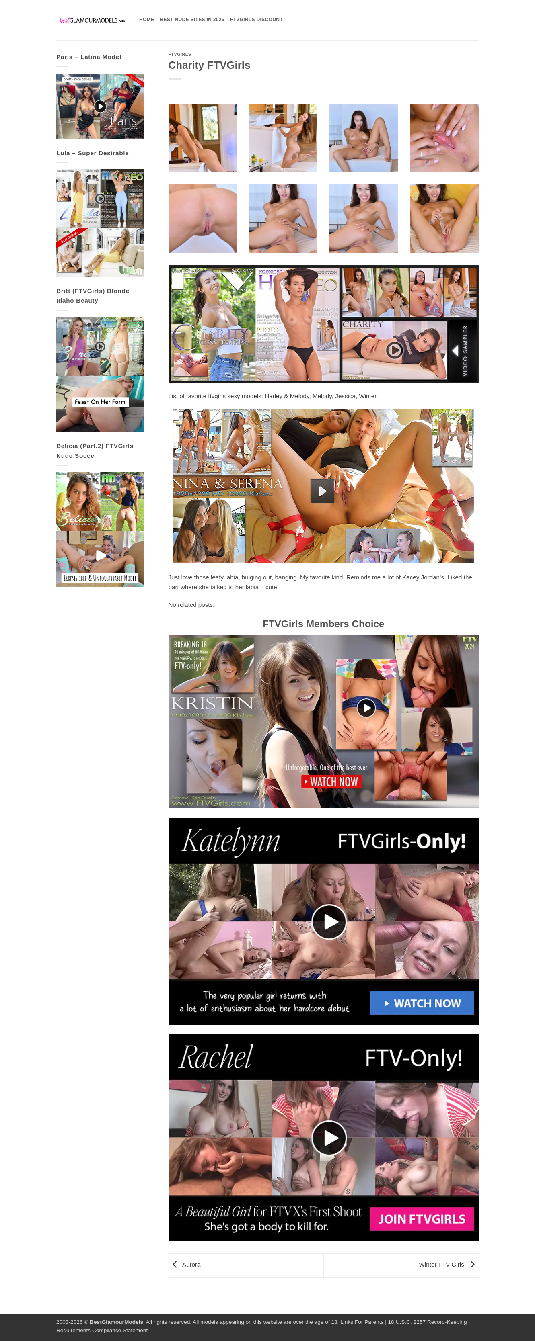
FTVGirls (180, 54)
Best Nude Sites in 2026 (192, 20)
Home (146, 20)
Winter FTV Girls (449, 1264)
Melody (322, 396)
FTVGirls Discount (256, 20)
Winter (368, 396)
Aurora (185, 1264)
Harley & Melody (287, 396)
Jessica (345, 396)
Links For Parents (361, 1322)
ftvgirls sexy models (234, 396)
